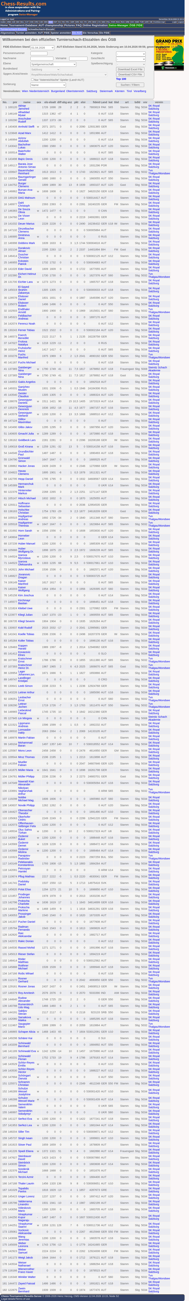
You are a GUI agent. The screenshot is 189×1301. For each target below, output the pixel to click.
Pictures (69, 25)
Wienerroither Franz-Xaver (26, 1270)
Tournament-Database (23, 25)
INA (81, 22)
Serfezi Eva (25, 1118)
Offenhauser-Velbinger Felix (27, 825)
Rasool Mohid (26, 947)
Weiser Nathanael (24, 1264)
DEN (46, 22)
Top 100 (121, 78)
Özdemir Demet (23, 844)
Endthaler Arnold (24, 311)
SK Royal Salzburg (154, 107)
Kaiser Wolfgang (24, 589)
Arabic (3, 22)
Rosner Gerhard (23, 980)
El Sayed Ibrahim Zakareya (23, 289)
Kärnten (119, 91)
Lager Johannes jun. (26, 673)
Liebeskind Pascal (24, 712)
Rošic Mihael (26, 973)
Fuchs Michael (27, 362)
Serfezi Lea (25, 1125)
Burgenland (58, 91)
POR (113, 22)
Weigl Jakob (25, 1257)
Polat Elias (24, 889)
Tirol (129, 91)
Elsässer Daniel (23, 298)
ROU (118, 22)
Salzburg (91, 91)
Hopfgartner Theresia (25, 524)
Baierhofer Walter (24, 152)
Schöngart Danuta (24, 1077)
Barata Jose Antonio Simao (27, 165)
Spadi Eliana (25, 1151)
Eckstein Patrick (23, 262)
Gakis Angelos (26, 381)
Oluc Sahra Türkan (25, 831)
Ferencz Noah (26, 323)
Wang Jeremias (23, 1238)
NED (103, 22)
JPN (89, 22)
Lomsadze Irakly (24, 731)
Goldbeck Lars (27, 440)
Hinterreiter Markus (25, 492)
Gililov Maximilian (24, 421)
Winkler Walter (27, 1276)
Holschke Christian (23, 511)
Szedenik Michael (23, 1170)
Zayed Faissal (26, 1283)
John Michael (26, 569)
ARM (9, 22)
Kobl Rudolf (25, 627)
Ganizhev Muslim (24, 388)
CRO (36, 22)
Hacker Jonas (26, 465)
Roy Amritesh (26, 992)
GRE (77, 22)
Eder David (25, 268)
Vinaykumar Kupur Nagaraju (25, 1217)
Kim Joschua (26, 595)
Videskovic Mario (24, 1209)
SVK (132, 22)
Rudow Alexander (24, 999)
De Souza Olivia (24, 211)
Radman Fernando (24, 928)
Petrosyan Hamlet (24, 870)
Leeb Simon (25, 685)
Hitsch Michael (27, 498)
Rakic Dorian (26, 941)
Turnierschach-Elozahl (13, 29)
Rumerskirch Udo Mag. (25, 1006)
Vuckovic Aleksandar (25, 1232)
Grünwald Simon (24, 459)
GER (72, 22)
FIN (63, 22)
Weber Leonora (23, 1245)
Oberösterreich (75, 91)
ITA (85, 22)
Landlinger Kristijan (24, 679)
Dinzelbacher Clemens (26, 230)
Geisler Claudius (23, 395)
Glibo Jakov (25, 427)
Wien (25, 91)
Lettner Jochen (22, 705)
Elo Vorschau (90, 32)
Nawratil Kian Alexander (26, 783)
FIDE (140, 25)
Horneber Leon (23, 537)
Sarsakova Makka (24, 1019)
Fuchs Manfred (23, 356)
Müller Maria (25, 770)
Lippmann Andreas (24, 725)
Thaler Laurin (26, 1183)
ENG (50, 22)
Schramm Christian (24, 1083)
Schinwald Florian (24, 1058)
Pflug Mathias (26, 876)
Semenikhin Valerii (25, 1106)
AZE (13, 22)
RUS (123, 22)
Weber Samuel (22, 1251)
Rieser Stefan (26, 954)
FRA (67, 22)
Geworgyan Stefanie (25, 414)
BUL (22, 22)
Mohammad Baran (25, 744)
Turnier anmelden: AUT (29, 32)
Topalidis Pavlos (23, 1190)
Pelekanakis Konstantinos (26, 863)
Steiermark (106, 91)
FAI (59, 22)
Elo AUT (77, 32)
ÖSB (132, 25)
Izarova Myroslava (24, 556)
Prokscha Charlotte (23, 902)
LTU (99, 22)
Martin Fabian (26, 737)
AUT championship (50, 25)
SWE (137, 22)
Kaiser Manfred (23, 582)
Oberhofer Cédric (24, 818)
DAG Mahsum (26, 197)
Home (4, 25)
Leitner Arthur (26, 692)
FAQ (79, 25)
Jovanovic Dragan (24, 576)
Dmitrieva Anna (24, 237)
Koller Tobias (26, 640)
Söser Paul (24, 1144)
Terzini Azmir (25, 1177)
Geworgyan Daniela (25, 401)
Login (174, 22)
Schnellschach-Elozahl (41, 29)
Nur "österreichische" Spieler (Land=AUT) (59, 79)
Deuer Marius (26, 223)
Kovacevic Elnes (24, 654)
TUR (142, 22)
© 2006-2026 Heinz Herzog (57, 1296)
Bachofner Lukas (24, 146)
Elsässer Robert (23, 304)
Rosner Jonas (26, 986)
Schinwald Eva (27, 1051)
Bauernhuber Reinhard (26, 172)
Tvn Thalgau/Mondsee (159, 172)
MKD (94, 22)
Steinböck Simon (24, 1164)
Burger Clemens (23, 185)
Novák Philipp (26, 805)
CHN (31, 22)
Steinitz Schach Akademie (157, 369)
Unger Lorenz (26, 1196)
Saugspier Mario (24, 1025)
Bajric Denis (25, 158)
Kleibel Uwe (25, 608)
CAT (26, 22)
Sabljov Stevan (22, 1012)
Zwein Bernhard (23, 1290)
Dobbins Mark (26, 243)
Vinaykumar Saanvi (25, 1225)
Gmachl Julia (26, 433)
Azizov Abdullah (23, 140)
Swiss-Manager (118, 25)
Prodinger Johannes (24, 896)
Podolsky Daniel (23, 883)
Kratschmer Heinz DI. (25, 666)
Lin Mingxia (25, 718)
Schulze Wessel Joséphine (24, 1091)
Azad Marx (24, 133)
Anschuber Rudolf (24, 120)
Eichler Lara (25, 281)
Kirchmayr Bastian (24, 602)
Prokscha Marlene (23, 909)
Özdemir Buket (23, 838)
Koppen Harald (23, 647)
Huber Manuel (26, 543)
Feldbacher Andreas (25, 317)
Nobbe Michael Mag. (26, 799)
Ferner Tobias (26, 330)
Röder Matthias (23, 961)
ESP (55, 22)
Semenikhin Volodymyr (25, 1112)
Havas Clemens (23, 472)
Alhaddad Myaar (24, 114)
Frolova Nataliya (23, 343)
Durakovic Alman (24, 249)
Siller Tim (23, 1131)
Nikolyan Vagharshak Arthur (25, 790)
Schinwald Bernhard (24, 1045)
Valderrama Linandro (25, 1203)
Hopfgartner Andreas (25, 518)
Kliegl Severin (26, 621)
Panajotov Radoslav (24, 857)
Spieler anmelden (61, 32)
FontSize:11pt (159, 22)
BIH (17, 22)
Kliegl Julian (25, 614)
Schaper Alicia (26, 1031)
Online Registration (95, 25)
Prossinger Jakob (24, 915)
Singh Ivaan (25, 1138)
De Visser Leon (24, 217)
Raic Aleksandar (25, 935)
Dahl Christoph (24, 204)
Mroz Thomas (26, 757)
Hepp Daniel (25, 478)
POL (108, 22)
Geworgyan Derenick (25, 408)
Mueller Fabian (22, 763)
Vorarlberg (140, 91)
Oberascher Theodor (25, 812)
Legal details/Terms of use (15, 1298)
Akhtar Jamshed (23, 107)
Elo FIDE (104, 32)
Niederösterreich (39, 91)
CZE (41, 22)
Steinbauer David (24, 1158)
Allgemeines (7, 32)
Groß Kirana (25, 446)
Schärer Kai (25, 1038)
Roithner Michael (23, 967)
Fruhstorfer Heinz (24, 349)
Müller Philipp (26, 776)
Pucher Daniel (26, 921)
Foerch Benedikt (23, 337)
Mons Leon (25, 750)
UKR (146, 22)
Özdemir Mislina (23, 851)
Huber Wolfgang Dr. (26, 550)
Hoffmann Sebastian (24, 505)
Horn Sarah (25, 530)
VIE (151, 22)
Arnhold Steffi (26, 126)
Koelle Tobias (26, 634)
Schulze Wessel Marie (26, 1099)
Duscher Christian (23, 256)
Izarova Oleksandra (25, 563)
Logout (181, 22)
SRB (127, 22)
